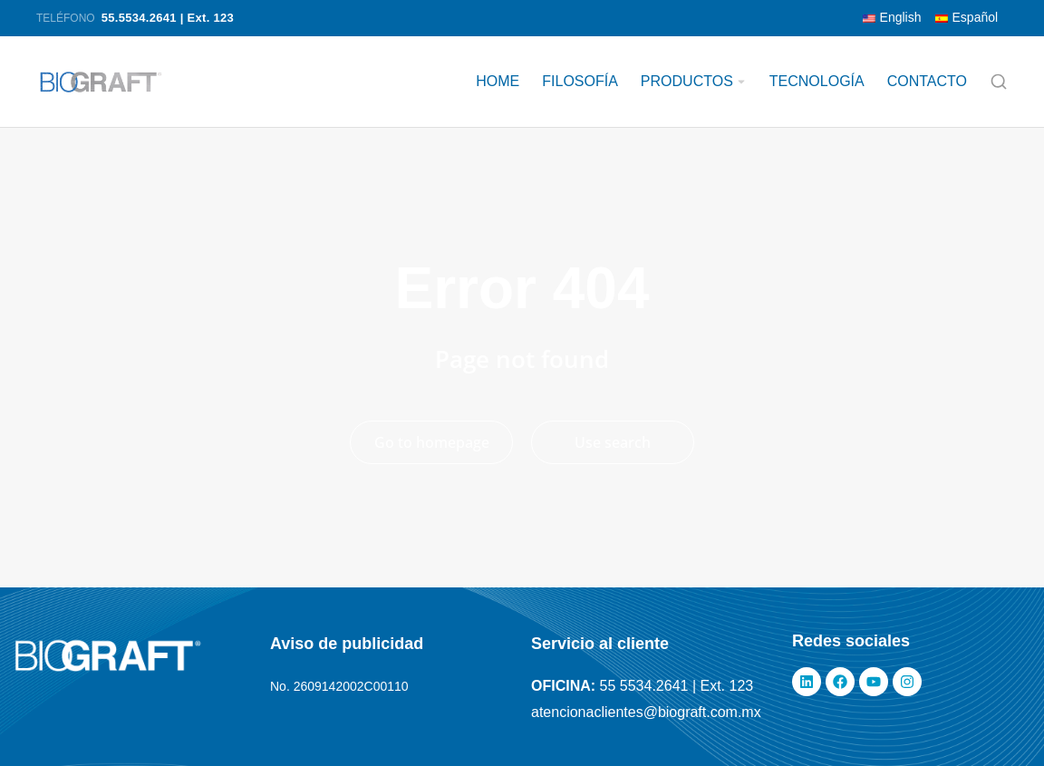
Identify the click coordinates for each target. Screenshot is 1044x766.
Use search (613, 442)
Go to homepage (431, 442)
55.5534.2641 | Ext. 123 (168, 17)
